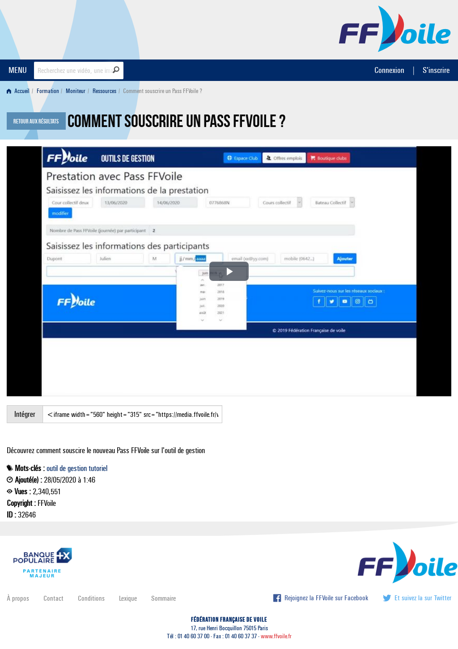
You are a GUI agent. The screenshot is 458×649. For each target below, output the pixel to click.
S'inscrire (436, 70)
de (62, 468)
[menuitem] (20, 91)
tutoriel (98, 468)
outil (52, 468)
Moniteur (75, 91)
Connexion (389, 70)
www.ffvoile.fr (276, 636)
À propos (18, 598)
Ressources (104, 91)
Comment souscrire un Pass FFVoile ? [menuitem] (162, 91)
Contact (53, 598)
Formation (48, 91)
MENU (17, 70)
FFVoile (395, 28)
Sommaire (163, 598)
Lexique (128, 598)
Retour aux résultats (36, 122)
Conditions (91, 598)
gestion (77, 468)
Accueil (18, 91)
